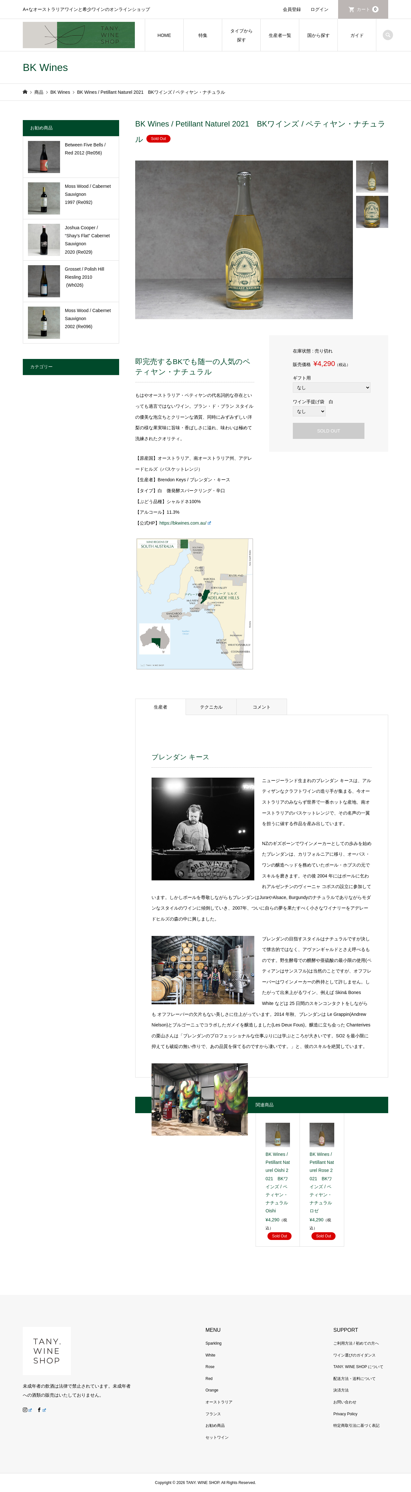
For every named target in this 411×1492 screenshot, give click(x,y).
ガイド (357, 35)
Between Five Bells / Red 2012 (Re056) (85, 148)
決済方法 (341, 1390)
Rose (210, 1367)
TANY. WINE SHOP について (358, 1367)
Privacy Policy (345, 1414)
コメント (262, 707)
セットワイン (217, 1437)
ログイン (319, 9)
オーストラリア (219, 1402)
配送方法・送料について (354, 1378)
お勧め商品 (215, 1425)
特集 (202, 35)
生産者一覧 (280, 35)
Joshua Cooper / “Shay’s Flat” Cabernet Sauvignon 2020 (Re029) (87, 240)
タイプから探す (241, 35)
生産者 (160, 707)
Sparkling (214, 1343)
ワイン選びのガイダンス (354, 1355)
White (210, 1355)
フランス (213, 1414)
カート (368, 9)
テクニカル (211, 707)
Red (209, 1378)
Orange (212, 1390)
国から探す (318, 35)
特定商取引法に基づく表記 (356, 1425)
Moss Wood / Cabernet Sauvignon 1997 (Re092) (88, 194)
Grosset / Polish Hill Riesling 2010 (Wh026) (84, 277)
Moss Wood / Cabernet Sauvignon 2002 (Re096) (88, 318)
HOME (164, 35)
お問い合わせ (344, 1402)
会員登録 (292, 9)
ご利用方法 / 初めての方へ (356, 1343)
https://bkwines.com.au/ (185, 523)
